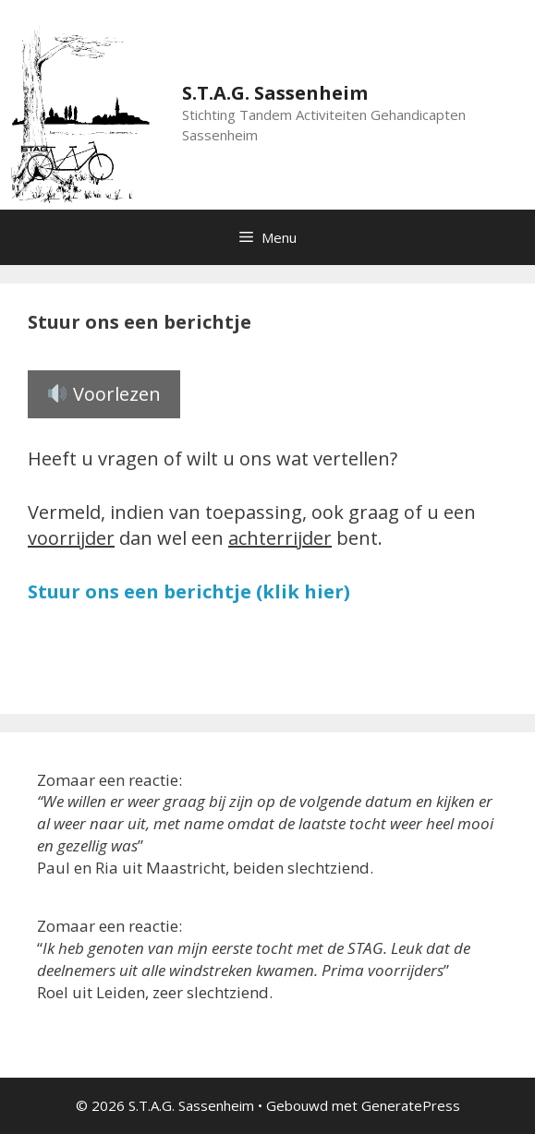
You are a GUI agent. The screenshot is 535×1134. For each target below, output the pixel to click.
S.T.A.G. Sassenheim (275, 92)
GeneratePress (410, 1105)
